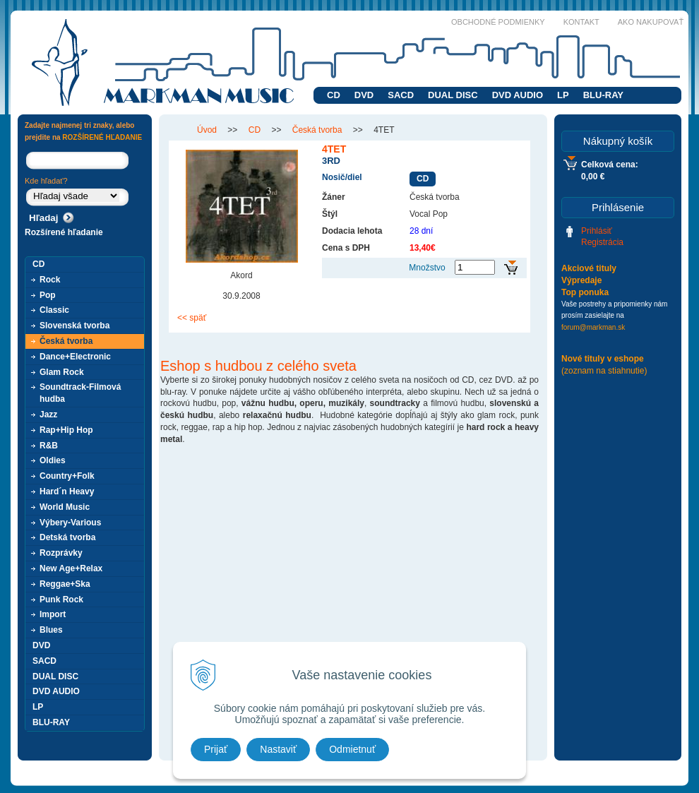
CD (333, 95)
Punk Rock (61, 599)
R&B (49, 446)
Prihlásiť (596, 231)
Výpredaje (581, 280)
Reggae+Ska (65, 584)
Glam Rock (62, 372)
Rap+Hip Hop (66, 430)
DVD (364, 95)
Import (53, 614)
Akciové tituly (588, 268)
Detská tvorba (67, 537)
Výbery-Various (70, 522)
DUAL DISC (453, 95)
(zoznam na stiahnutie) (604, 371)
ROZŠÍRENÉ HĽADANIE (102, 137)
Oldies (53, 460)
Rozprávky (61, 553)
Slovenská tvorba (74, 325)
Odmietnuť (352, 749)
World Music (65, 507)
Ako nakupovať (650, 22)
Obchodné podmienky (498, 22)
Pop (48, 295)
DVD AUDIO (517, 95)
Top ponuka (585, 292)
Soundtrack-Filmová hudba (80, 393)
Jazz (48, 414)
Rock (50, 280)
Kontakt (581, 22)
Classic (54, 310)
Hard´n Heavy (67, 491)
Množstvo (427, 268)
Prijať (215, 749)
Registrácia (602, 242)
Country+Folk (67, 476)
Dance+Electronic (75, 357)
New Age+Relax (71, 568)
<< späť (191, 318)
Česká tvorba (66, 341)
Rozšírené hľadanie (64, 232)
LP (563, 95)
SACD (401, 95)
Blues (51, 630)
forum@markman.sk (593, 327)
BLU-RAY (603, 95)
